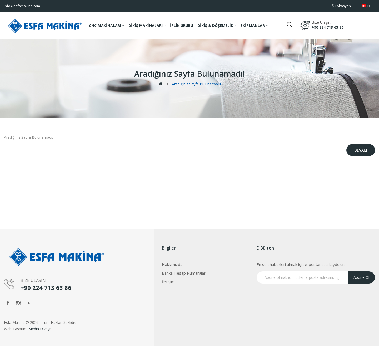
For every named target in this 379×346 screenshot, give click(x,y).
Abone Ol (361, 277)
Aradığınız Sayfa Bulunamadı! (196, 83)
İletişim (168, 281)
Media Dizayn (40, 328)
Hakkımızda (172, 264)
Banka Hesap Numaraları (184, 273)
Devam (360, 150)
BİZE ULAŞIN (33, 280)
